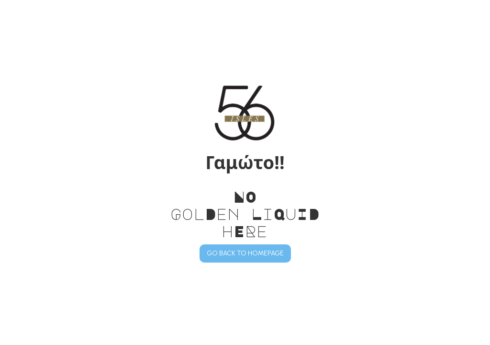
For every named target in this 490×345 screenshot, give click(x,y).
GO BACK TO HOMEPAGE (245, 253)
